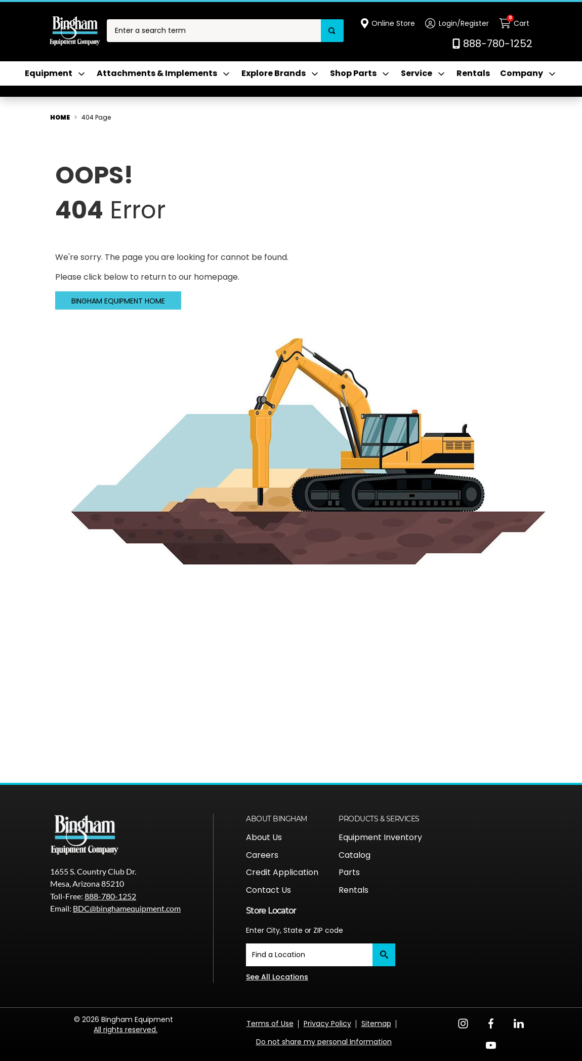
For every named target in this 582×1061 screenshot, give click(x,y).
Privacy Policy (327, 1023)
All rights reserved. (125, 1030)
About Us (264, 837)
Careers (262, 855)
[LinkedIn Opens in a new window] (519, 1023)
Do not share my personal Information (324, 1042)
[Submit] (383, 954)
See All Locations (277, 977)
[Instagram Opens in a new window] (463, 1023)
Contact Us (268, 890)
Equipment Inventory (380, 837)
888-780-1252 (110, 896)
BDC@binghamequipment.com (127, 908)
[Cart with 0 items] (515, 23)
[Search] (332, 30)
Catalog (354, 855)
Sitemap (376, 1023)
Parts (349, 872)
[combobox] (214, 30)
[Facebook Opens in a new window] (491, 1023)
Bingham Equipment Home (118, 301)
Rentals (473, 73)
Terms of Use (270, 1023)
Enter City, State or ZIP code (294, 930)
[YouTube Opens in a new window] (491, 1044)
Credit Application (282, 872)
